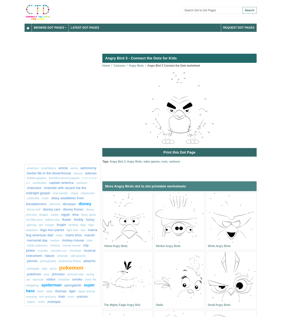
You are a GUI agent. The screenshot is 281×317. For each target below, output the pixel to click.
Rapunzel (38, 279)
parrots (32, 261)
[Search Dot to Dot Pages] (212, 10)
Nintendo (62, 255)
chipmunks (87, 193)
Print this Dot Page (179, 152)
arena (74, 168)
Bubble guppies (36, 178)
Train (62, 296)
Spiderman (51, 285)
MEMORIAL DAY (37, 240)
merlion (54, 240)
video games (151, 161)
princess (58, 274)
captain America (61, 183)
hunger (49, 224)
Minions (55, 245)
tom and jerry (47, 296)
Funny (90, 219)
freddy (78, 219)
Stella (159, 304)
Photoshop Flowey (70, 261)
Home (106, 65)
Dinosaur (69, 204)
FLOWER (66, 219)
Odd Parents (78, 255)
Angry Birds (136, 65)
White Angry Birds (219, 246)
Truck (71, 296)
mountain (75, 250)
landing (73, 224)
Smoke (77, 279)
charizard (34, 188)
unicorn (82, 296)
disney (85, 204)
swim (40, 291)
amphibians (48, 168)
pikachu (90, 261)
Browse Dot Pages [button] (49, 27)
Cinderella (33, 198)
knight (61, 225)
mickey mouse (73, 240)
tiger (72, 291)
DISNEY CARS (51, 209)
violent (31, 301)
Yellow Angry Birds (116, 246)
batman (91, 173)
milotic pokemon (37, 245)
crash (45, 198)
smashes (64, 279)
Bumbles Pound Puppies (64, 178)
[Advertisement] (131, 41)
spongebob (72, 285)
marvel (89, 235)
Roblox (51, 279)
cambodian (40, 182)
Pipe (44, 268)
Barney (78, 173)
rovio (164, 161)
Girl (41, 224)
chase (74, 193)
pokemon (71, 268)
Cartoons (119, 65)
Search (249, 10)
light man (72, 230)
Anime (63, 168)
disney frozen (73, 209)
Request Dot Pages (238, 27)
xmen (41, 301)
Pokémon (34, 274)
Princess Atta (75, 274)
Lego (83, 224)
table (49, 291)
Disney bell (34, 209)
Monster (43, 250)
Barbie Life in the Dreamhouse (49, 173)
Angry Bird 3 (117, 161)
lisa (83, 230)
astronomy (88, 168)
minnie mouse (72, 245)
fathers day (52, 219)
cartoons (174, 161)
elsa (75, 214)
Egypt (65, 214)
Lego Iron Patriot (52, 230)
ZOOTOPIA (53, 302)
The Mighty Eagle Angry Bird (122, 304)
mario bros (73, 235)
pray (46, 274)
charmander (60, 193)
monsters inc (59, 250)
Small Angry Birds (219, 304)
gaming (31, 224)
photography (48, 261)
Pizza (54, 268)
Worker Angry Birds (168, 246)
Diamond (54, 204)
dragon (43, 214)
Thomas (60, 291)
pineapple (33, 268)
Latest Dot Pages (85, 27)
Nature (49, 256)
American (33, 168)
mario (59, 235)
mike (90, 240)
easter (55, 214)
